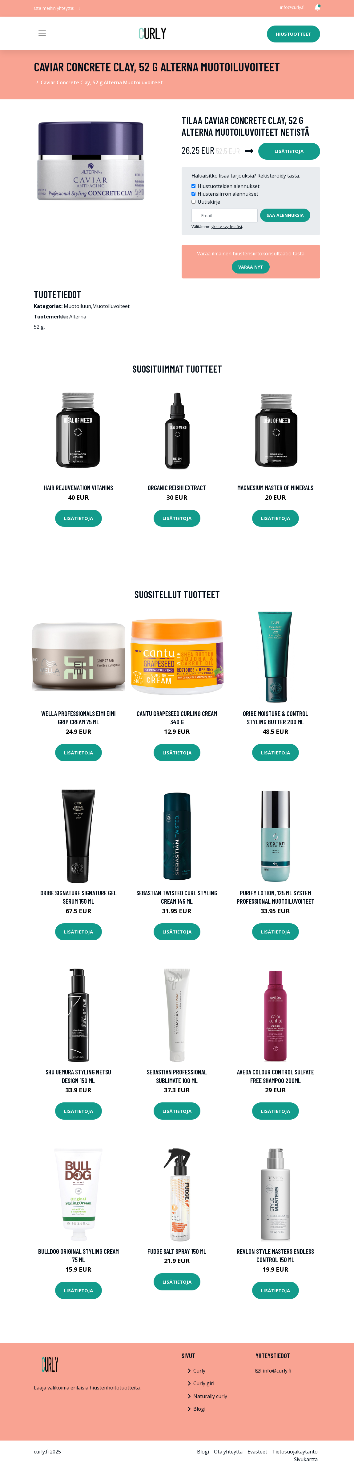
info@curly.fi (292, 7)
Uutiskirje (209, 201)
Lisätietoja (289, 151)
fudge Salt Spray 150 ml (176, 1251)
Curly (199, 1370)
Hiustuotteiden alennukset (228, 186)
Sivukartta (306, 1459)
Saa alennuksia (285, 215)
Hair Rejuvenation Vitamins (78, 487)
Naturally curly (210, 1396)
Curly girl (203, 1383)
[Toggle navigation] (42, 33)
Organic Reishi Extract (177, 487)
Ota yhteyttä (228, 1451)
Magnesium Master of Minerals (275, 487)
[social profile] (80, 8)
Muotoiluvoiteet (111, 306)
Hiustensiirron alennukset (228, 193)
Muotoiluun (77, 306)
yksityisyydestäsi (226, 226)
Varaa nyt (250, 267)
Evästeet (257, 1451)
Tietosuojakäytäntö (295, 1451)
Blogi (199, 1408)
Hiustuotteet (293, 34)
